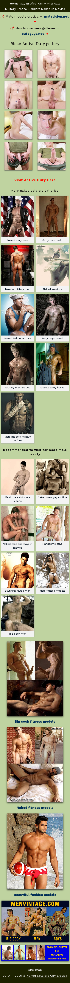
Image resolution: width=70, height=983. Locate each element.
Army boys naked (52, 317)
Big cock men (17, 615)
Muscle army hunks (52, 366)
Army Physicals (49, 3)
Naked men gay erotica (52, 479)
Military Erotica (16, 9)
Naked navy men (17, 218)
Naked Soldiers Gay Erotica (47, 975)
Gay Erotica (28, 3)
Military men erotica (17, 366)
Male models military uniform (17, 417)
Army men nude (52, 218)
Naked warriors (52, 267)
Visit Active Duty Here (35, 180)
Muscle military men (17, 267)
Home (14, 3)
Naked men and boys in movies (17, 527)
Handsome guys (52, 525)
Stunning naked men (17, 572)
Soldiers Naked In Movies (47, 9)
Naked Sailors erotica (17, 317)
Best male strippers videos (17, 480)
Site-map (35, 970)
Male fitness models (52, 572)
